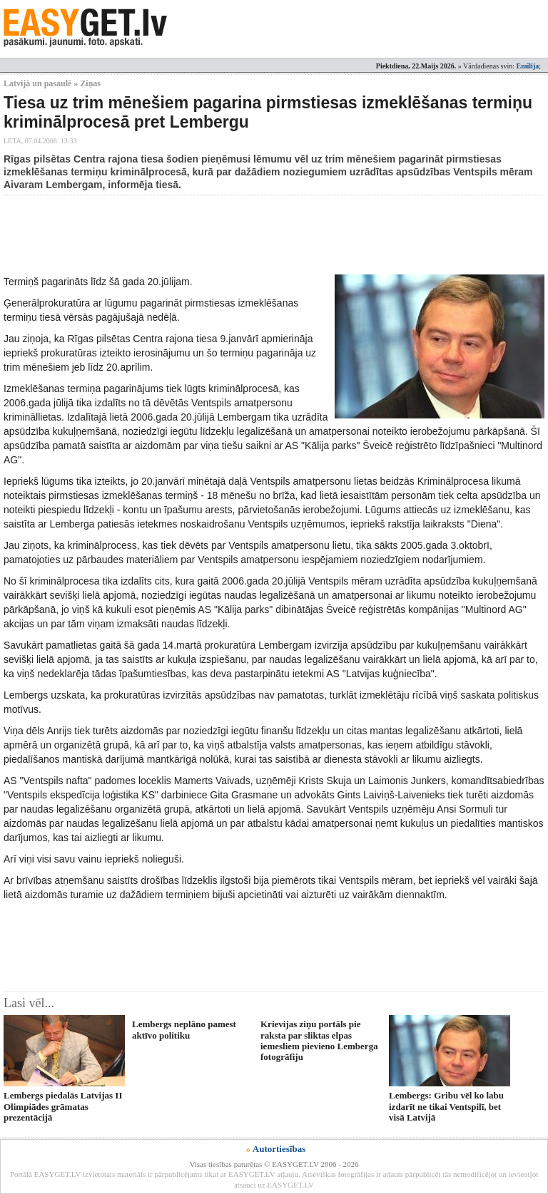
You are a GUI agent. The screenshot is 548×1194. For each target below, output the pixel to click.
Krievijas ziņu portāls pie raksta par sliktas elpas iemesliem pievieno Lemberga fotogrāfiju (319, 1040)
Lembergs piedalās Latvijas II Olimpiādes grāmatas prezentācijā (63, 1106)
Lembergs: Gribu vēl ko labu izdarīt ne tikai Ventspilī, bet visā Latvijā (446, 1106)
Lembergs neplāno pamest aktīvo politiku (184, 1029)
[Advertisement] (263, 234)
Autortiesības (279, 1148)
